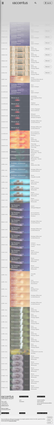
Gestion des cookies (12, 421)
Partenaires (21, 401)
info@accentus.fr (5, 405)
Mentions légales (4, 408)
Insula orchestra (40, 401)
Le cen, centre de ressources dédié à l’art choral (44, 403)
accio (20, 400)
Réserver (48, 25)
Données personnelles (5, 409)
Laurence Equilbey (41, 400)
